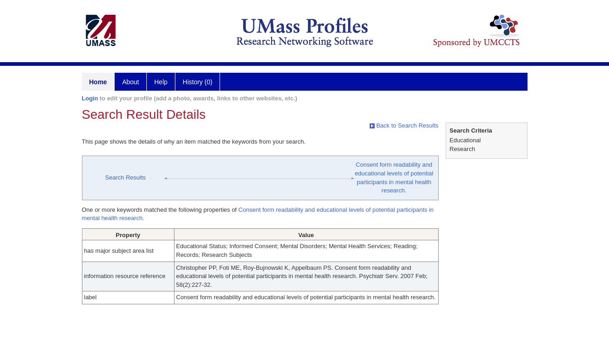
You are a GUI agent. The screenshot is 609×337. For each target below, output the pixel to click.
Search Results (125, 177)
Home (98, 82)
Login (90, 98)
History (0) (198, 82)
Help (161, 82)
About (130, 82)
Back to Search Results (404, 125)
